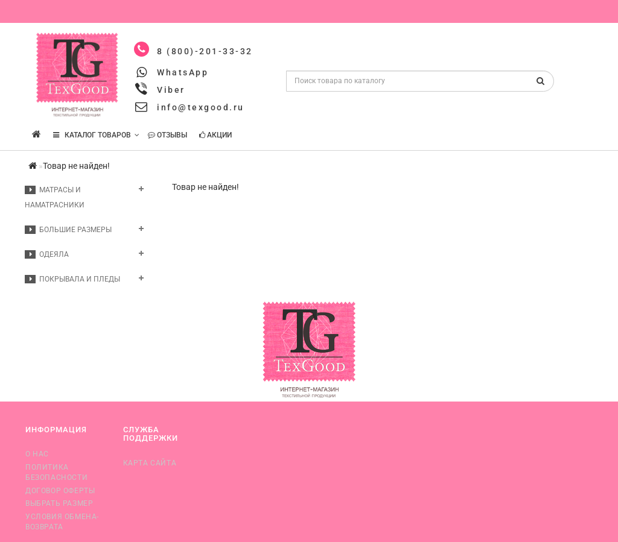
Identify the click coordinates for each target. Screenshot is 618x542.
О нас (37, 454)
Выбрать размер (59, 503)
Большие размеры (68, 229)
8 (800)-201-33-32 (205, 51)
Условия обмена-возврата (62, 521)
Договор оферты (60, 491)
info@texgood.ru (200, 107)
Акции (215, 135)
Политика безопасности (56, 472)
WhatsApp (182, 72)
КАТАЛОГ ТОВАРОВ (96, 135)
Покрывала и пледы (72, 279)
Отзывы (167, 135)
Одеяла (47, 254)
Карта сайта (150, 463)
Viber (171, 90)
